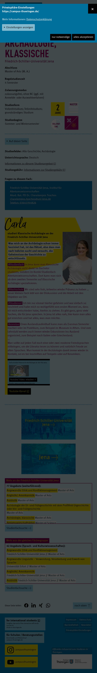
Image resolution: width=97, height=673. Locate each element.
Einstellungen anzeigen (19, 27)
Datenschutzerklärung (39, 19)
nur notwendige (61, 37)
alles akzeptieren (83, 37)
